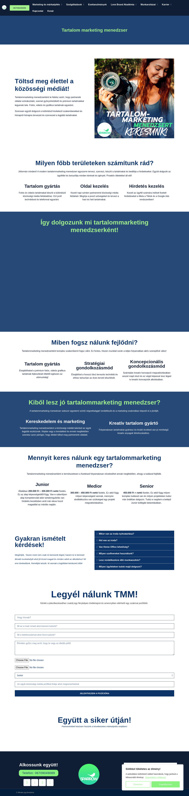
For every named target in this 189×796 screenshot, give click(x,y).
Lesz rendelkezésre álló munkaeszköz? (119, 560)
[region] (152, 777)
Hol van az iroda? (108, 540)
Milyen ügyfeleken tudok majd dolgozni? (120, 566)
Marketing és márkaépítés (47, 4)
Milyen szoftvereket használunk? (116, 553)
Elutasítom (138, 784)
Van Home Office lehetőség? (114, 547)
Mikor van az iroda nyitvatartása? (116, 534)
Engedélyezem (165, 784)
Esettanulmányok (97, 4)
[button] (47, 4)
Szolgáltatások (75, 4)
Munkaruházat (149, 4)
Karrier (166, 4)
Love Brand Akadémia (123, 4)
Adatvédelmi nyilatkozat (155, 777)
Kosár (50, 11)
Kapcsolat (38, 11)
